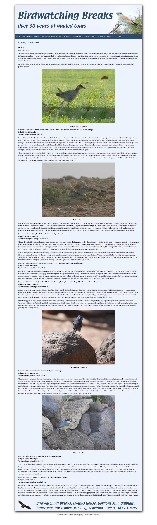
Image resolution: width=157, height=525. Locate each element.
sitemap (60, 515)
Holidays (67, 36)
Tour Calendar (27, 36)
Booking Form (89, 36)
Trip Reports (101, 36)
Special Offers (77, 36)
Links (119, 36)
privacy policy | (79, 515)
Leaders (36, 36)
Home (18, 36)
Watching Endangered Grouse (51, 36)
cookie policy (68, 515)
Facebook (136, 11)
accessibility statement (91, 515)
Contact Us (111, 36)
